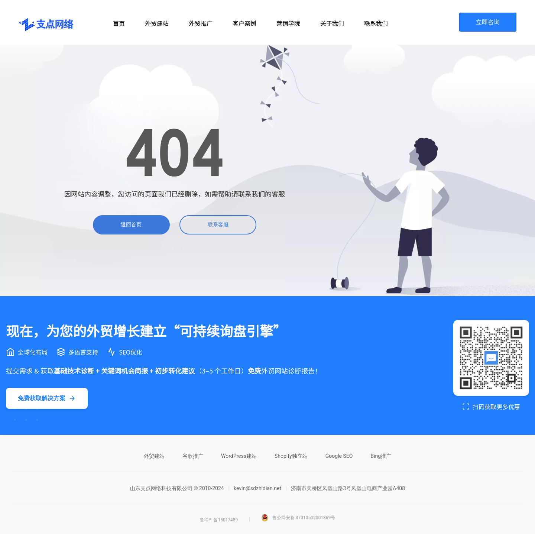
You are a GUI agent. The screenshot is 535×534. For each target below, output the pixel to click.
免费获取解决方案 (47, 398)
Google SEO (339, 456)
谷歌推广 (192, 456)
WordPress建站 (239, 456)
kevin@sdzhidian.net (257, 488)
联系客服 (218, 224)
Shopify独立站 (291, 456)
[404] (175, 153)
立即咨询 (488, 22)
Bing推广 (380, 456)
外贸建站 (154, 456)
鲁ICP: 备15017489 (219, 519)
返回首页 (131, 224)
